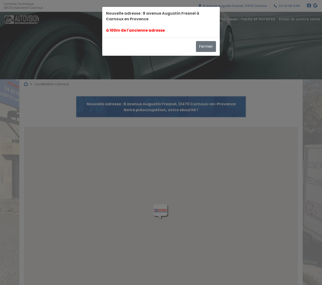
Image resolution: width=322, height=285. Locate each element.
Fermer (206, 46)
